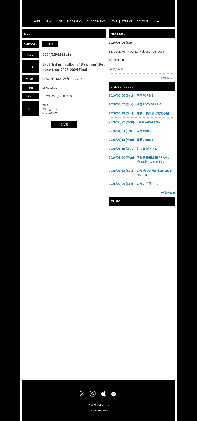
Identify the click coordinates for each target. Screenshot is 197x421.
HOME (37, 21)
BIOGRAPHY (74, 21)
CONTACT (142, 21)
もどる (64, 124)
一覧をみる (168, 192)
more (156, 21)
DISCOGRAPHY (96, 21)
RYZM (105, 410)
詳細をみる (168, 78)
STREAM (127, 21)
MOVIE (113, 21)
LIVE (59, 21)
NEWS (49, 21)
